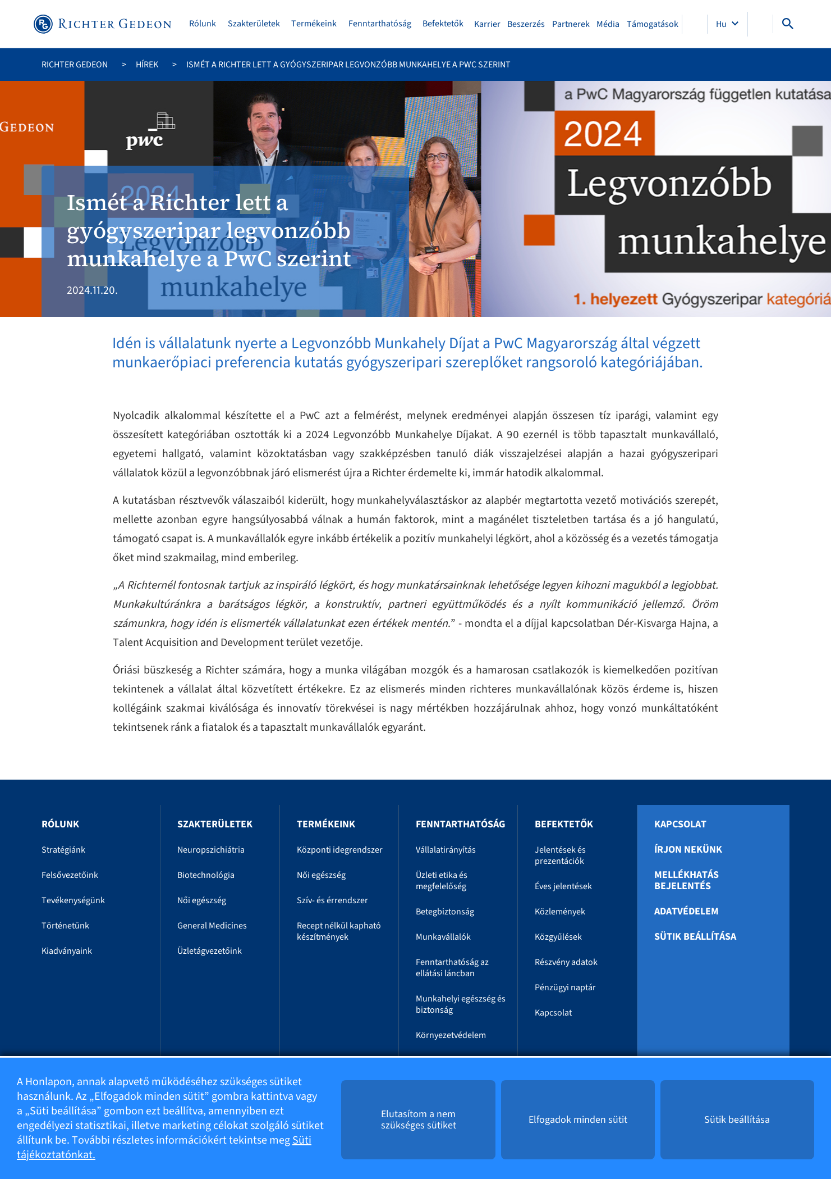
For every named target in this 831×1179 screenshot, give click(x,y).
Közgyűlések (558, 937)
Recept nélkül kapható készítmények (339, 931)
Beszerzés (526, 24)
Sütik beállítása (695, 937)
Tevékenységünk (73, 900)
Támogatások (652, 24)
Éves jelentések (563, 886)
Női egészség (201, 900)
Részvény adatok (566, 962)
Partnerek (571, 24)
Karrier (487, 24)
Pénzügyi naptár (565, 987)
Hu (722, 24)
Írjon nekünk (688, 849)
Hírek (147, 64)
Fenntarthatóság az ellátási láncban (452, 968)
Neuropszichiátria (211, 850)
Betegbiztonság (445, 911)
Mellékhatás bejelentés (686, 881)
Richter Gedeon (75, 64)
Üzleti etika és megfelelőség (441, 881)
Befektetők (443, 24)
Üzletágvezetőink (209, 951)
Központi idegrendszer (340, 850)
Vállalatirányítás (446, 850)
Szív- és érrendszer (332, 900)
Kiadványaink (67, 951)
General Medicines (212, 925)
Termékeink (314, 24)
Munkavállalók (443, 937)
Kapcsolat (553, 1013)
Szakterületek (254, 24)
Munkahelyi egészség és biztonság (461, 1004)
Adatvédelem (686, 911)
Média (607, 24)
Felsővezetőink (70, 875)
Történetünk (65, 925)
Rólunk (202, 24)
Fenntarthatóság (379, 24)
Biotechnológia (206, 875)
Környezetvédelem (451, 1035)
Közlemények (560, 911)
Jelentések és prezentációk (560, 855)
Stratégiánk (63, 850)
